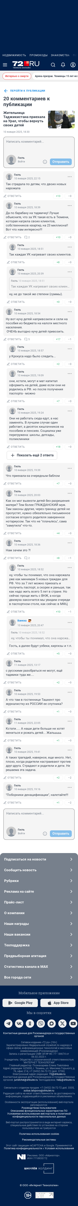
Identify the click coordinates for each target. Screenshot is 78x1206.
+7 (58, 401)
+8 (58, 262)
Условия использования (59, 1148)
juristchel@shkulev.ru (26, 1079)
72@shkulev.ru (57, 1074)
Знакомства (60, 55)
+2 (58, 364)
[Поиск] (53, 65)
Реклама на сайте (39, 891)
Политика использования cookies (39, 1134)
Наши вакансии (39, 934)
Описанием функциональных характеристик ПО (39, 1110)
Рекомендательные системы (39, 1139)
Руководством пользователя (39, 1108)
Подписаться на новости (39, 859)
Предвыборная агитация (39, 955)
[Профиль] (73, 65)
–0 (69, 196)
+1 (58, 711)
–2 (69, 777)
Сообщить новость (39, 870)
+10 (58, 237)
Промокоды (39, 55)
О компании (39, 912)
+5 (58, 653)
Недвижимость (14, 55)
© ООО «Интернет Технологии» (39, 1185)
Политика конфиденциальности (23, 1148)
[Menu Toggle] (5, 65)
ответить (12, 196)
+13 (58, 196)
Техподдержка (39, 945)
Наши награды (39, 923)
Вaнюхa (21, 620)
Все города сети (39, 977)
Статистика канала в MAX (39, 966)
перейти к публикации (24, 90)
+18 (58, 446)
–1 (69, 339)
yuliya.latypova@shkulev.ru (39, 1090)
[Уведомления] (63, 65)
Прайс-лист (39, 902)
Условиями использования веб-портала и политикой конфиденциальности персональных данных (39, 1115)
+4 (58, 533)
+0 (58, 301)
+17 (58, 339)
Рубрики (39, 880)
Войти (21, 161)
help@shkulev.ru (66, 1079)
